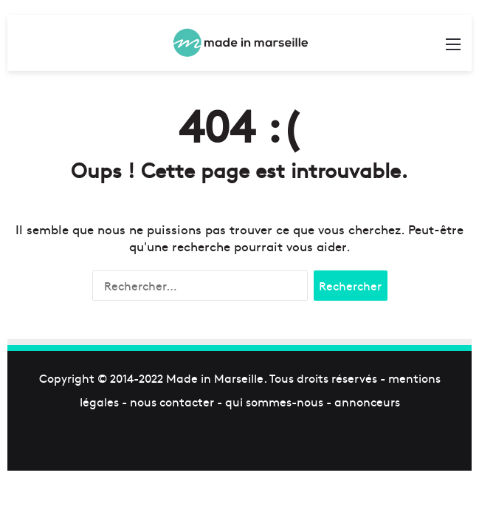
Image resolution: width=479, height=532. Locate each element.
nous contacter (172, 401)
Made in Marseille (214, 377)
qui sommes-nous (274, 401)
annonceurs (367, 401)
